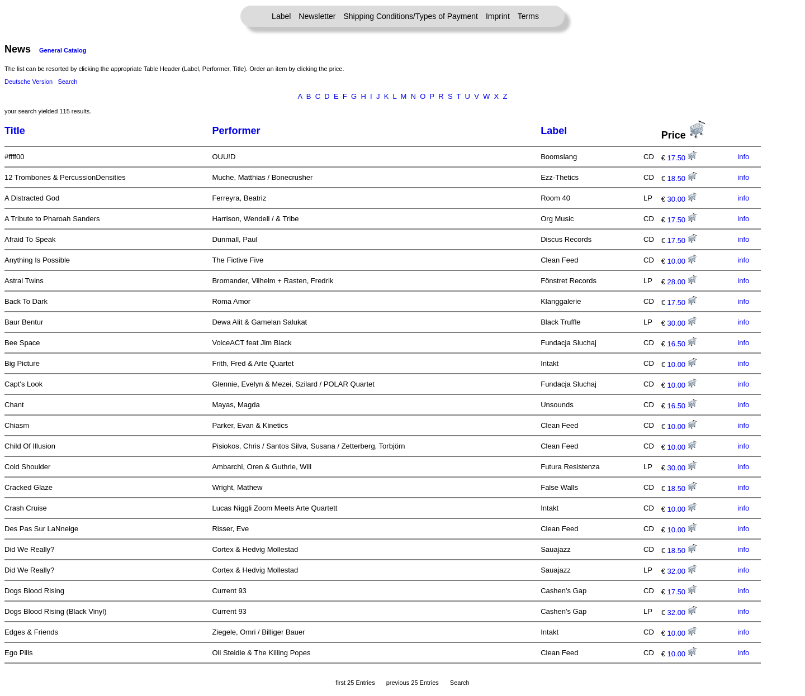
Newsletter (317, 16)
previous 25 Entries (412, 682)
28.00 (682, 282)
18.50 (682, 178)
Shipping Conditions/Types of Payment (411, 16)
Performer (236, 130)
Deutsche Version (28, 81)
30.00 (682, 199)
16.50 (682, 344)
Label (281, 16)
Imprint (498, 16)
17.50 (682, 158)
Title (14, 130)
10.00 (682, 261)
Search (67, 81)
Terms (528, 16)
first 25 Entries (355, 682)
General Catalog (62, 50)
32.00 (682, 571)
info (743, 156)
